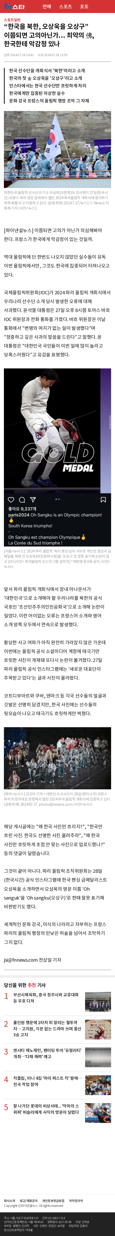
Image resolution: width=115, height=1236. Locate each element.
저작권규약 (76, 1201)
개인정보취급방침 (53, 1201)
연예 (46, 7)
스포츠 (65, 7)
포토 (84, 7)
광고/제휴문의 (29, 1201)
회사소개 (9, 1201)
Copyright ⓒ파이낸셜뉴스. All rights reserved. (34, 1206)
